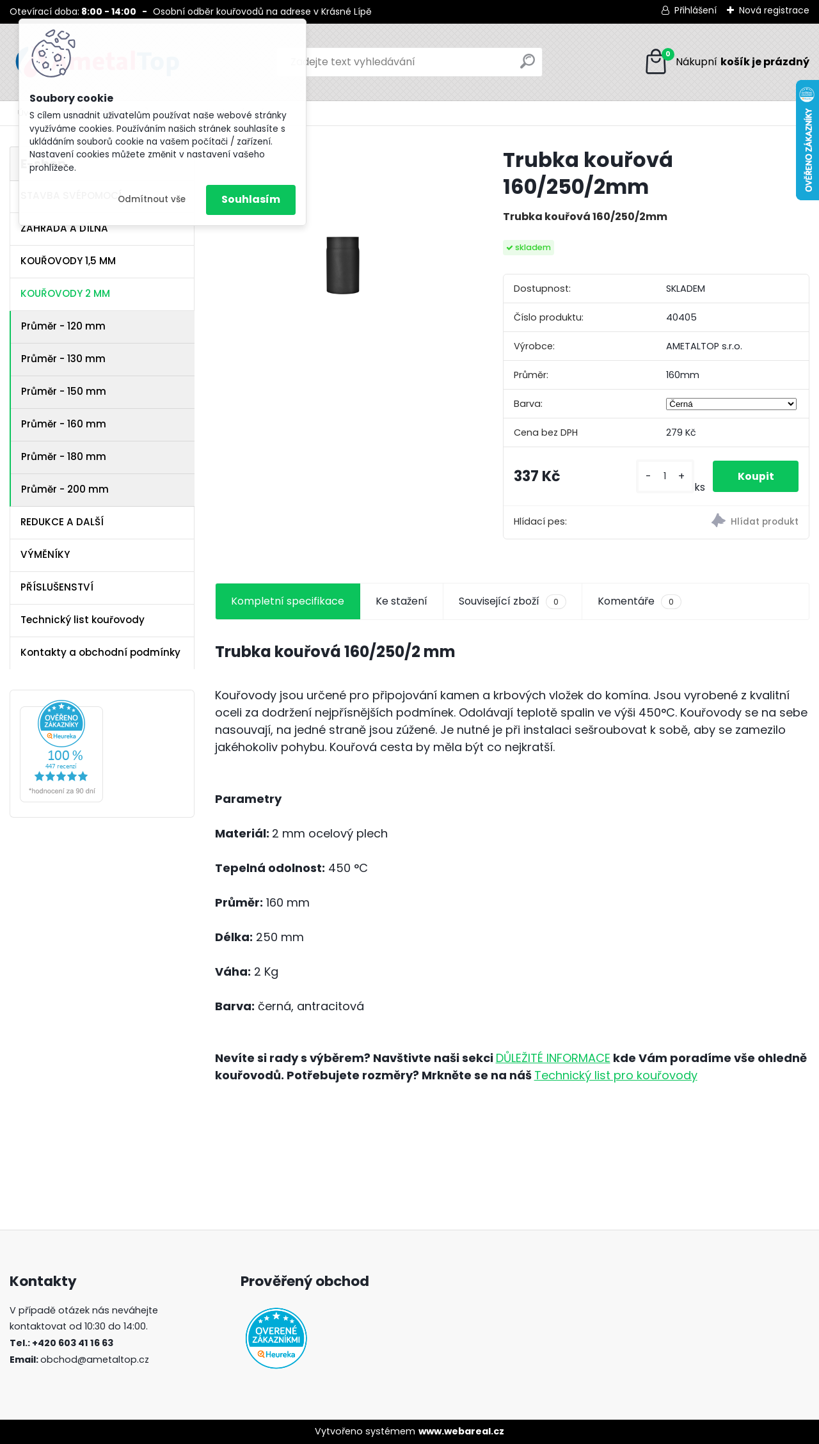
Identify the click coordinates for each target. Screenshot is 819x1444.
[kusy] (664, 476)
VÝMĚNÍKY (45, 554)
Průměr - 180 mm (63, 456)
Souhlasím (250, 199)
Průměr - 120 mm (63, 326)
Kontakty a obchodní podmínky (100, 652)
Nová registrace (774, 10)
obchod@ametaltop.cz (94, 1359)
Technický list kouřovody (82, 619)
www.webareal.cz (461, 1431)
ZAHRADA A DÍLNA (64, 228)
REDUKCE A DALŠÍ (62, 521)
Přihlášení (695, 10)
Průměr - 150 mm (63, 391)
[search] (527, 66)
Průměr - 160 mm (63, 424)
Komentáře (639, 601)
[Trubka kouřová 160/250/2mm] (338, 270)
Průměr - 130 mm (63, 358)
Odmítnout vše (152, 199)
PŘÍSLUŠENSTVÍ (56, 587)
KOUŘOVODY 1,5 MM (68, 260)
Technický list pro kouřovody (615, 1075)
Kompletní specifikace (287, 601)
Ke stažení (401, 601)
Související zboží (512, 601)
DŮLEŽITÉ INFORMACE (553, 1058)
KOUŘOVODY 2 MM (65, 293)
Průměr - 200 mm (65, 489)
